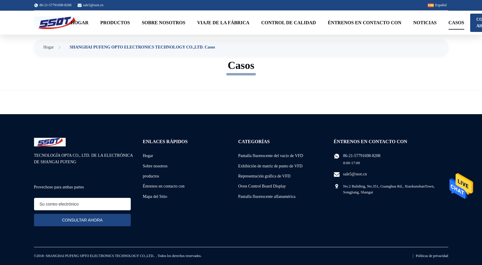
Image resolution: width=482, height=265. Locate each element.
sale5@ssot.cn (93, 5)
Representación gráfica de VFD (264, 176)
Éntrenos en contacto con (365, 22)
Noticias (424, 22)
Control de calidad (288, 22)
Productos (115, 22)
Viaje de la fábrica (223, 22)
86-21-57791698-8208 (362, 155)
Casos (456, 22)
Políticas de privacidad (432, 256)
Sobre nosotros (163, 22)
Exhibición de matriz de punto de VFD (270, 166)
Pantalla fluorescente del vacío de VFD (270, 155)
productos (151, 176)
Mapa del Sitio (155, 196)
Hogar (79, 22)
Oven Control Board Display (262, 186)
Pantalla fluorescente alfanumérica (267, 196)
